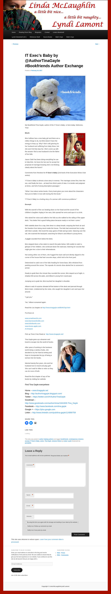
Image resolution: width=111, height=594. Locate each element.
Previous (14, 44)
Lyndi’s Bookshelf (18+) (19, 37)
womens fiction (56, 441)
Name (29, 495)
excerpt (27, 441)
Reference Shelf (35, 37)
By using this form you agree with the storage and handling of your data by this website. (52, 522)
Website (29, 516)
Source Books (47, 37)
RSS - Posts (61, 553)
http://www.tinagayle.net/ (55, 334)
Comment (30, 465)
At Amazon (29, 329)
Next (97, 44)
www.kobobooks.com (32, 323)
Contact (47, 32)
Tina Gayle (48, 441)
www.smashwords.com (33, 318)
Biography (38, 32)
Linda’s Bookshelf (58, 32)
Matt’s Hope (59, 37)
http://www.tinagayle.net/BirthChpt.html (56, 308)
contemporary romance (76, 439)
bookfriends (64, 439)
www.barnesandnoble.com (34, 321)
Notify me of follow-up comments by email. (40, 526)
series (42, 441)
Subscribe (17, 570)
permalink (28, 443)
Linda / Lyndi (68, 441)
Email (29, 505)
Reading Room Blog (25, 32)
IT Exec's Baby (34, 441)
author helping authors (46, 439)
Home (14, 32)
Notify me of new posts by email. (37, 530)
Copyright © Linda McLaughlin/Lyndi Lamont (55, 586)
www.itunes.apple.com (33, 326)
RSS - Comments (63, 555)
